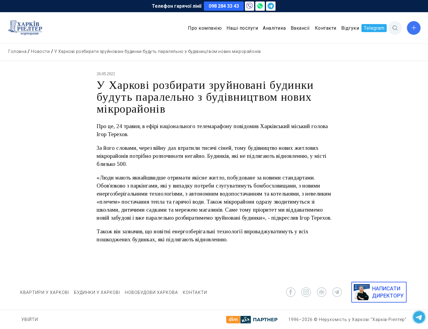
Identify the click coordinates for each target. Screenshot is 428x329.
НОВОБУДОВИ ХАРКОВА (151, 292)
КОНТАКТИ (195, 292)
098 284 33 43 (224, 6)
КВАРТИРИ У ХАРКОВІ (44, 292)
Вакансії (300, 28)
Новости (40, 51)
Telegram (374, 28)
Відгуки (350, 28)
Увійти (29, 319)
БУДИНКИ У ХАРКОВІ (97, 292)
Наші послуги (242, 28)
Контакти (325, 28)
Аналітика (274, 28)
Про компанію (205, 28)
